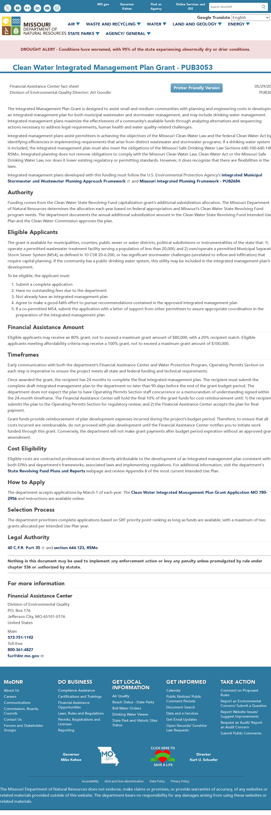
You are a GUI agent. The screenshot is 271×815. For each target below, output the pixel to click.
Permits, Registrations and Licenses (79, 722)
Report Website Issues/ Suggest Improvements (240, 714)
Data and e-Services (182, 713)
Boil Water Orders (126, 708)
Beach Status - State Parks (133, 702)
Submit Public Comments (241, 733)
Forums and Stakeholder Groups (23, 728)
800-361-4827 (20, 650)
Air (76, 24)
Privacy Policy (180, 781)
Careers (10, 696)
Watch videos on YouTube (18, 8)
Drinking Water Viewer (130, 714)
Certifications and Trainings (80, 696)
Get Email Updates (184, 719)
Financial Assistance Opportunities (74, 705)
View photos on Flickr (28, 8)
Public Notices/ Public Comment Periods (183, 699)
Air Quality (120, 696)
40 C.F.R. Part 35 (26, 548)
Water (158, 24)
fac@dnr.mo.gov (26, 656)
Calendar (173, 690)
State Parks (85, 33)
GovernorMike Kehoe (71, 757)
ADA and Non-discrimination (124, 781)
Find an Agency (156, 6)
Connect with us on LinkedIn (38, 8)
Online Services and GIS (190, 6)
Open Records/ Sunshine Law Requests (186, 728)
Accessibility (90, 781)
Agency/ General (130, 33)
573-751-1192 (20, 637)
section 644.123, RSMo (76, 548)
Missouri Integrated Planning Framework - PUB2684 (190, 181)
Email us (48, 8)
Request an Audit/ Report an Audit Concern (244, 725)
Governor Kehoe (127, 6)
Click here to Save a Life (163, 756)
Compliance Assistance (76, 690)
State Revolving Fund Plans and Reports (46, 471)
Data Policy (157, 781)
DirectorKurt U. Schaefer (204, 757)
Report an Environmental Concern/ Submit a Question (244, 703)
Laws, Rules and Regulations (81, 713)
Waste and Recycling (115, 24)
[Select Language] (250, 17)
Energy (240, 24)
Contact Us (13, 719)
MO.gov (103, 4)
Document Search (180, 707)
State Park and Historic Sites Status (134, 723)
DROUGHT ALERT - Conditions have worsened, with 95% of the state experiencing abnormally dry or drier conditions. (135, 49)
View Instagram (57, 8)
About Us (11, 690)
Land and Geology (199, 24)
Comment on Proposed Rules (239, 692)
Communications (17, 702)
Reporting (66, 730)
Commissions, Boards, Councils (21, 711)
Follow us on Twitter (8, 8)
